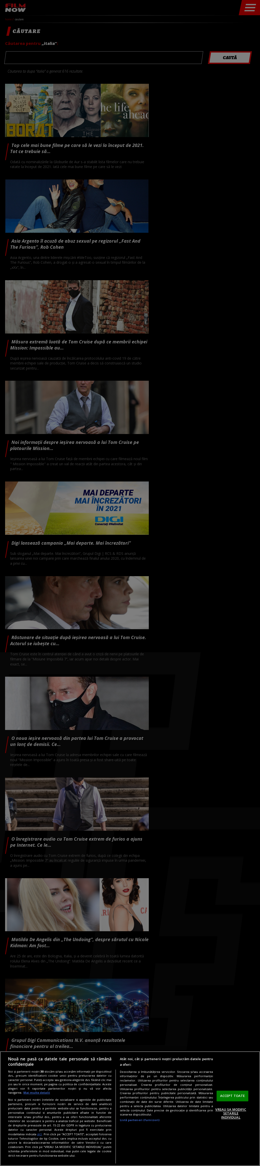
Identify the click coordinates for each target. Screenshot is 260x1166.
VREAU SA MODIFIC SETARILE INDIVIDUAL (230, 1113)
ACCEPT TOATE (232, 1095)
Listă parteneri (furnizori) (139, 1120)
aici (39, 1134)
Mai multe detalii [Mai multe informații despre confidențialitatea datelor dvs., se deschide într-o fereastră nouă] (36, 1092)
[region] (130, 1108)
